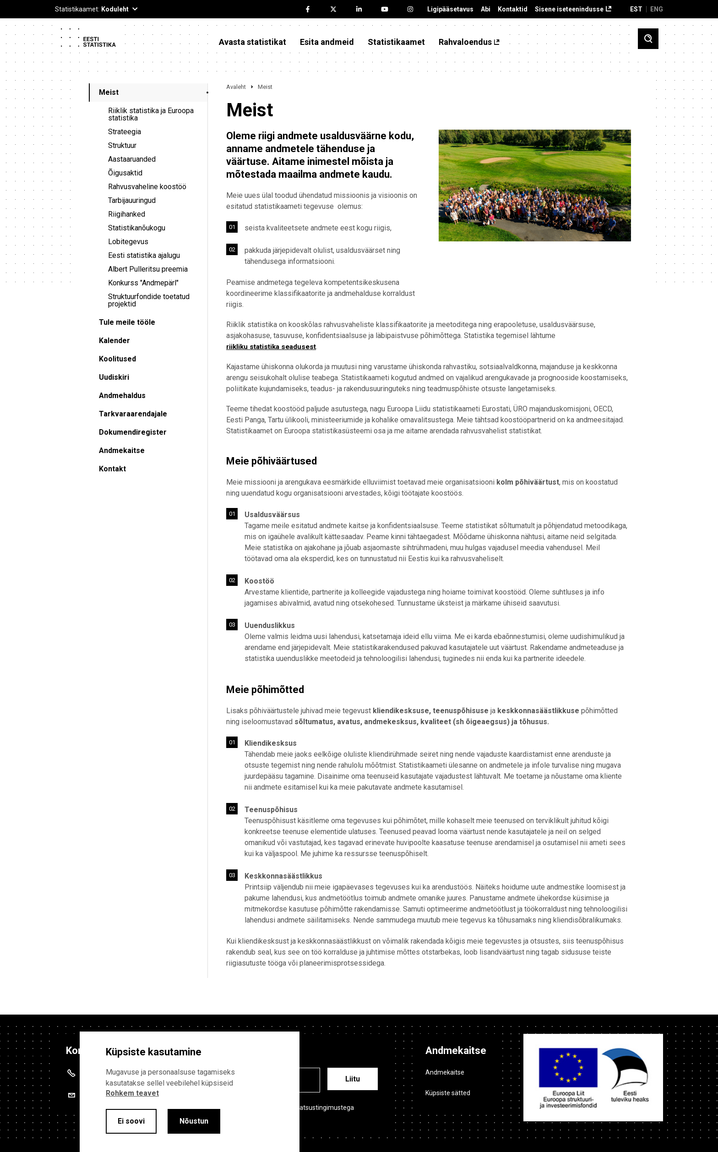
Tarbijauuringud (132, 200)
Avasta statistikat (252, 42)
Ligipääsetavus (450, 9)
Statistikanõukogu (136, 228)
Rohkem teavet (132, 1093)
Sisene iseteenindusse (569, 9)
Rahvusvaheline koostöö (147, 186)
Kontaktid (513, 9)
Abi (485, 9)
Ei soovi (131, 1121)
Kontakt (112, 468)
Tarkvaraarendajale (133, 413)
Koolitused (117, 359)
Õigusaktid (125, 173)
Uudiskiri (114, 377)
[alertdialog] (189, 1092)
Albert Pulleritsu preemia (148, 269)
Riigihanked (126, 214)
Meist (109, 92)
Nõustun (194, 1121)
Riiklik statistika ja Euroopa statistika (151, 114)
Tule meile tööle (127, 322)
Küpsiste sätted (447, 1093)
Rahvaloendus (465, 42)
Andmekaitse (122, 450)
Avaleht (236, 86)
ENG (656, 9)
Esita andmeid (327, 42)
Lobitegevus (128, 241)
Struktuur (122, 145)
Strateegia (124, 131)
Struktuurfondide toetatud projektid (149, 300)
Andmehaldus (122, 395)
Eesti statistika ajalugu (144, 255)
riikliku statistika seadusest (274, 346)
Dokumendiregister (133, 432)
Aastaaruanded (132, 159)
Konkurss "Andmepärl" (143, 282)
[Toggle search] (648, 39)
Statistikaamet (396, 42)
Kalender (114, 340)
